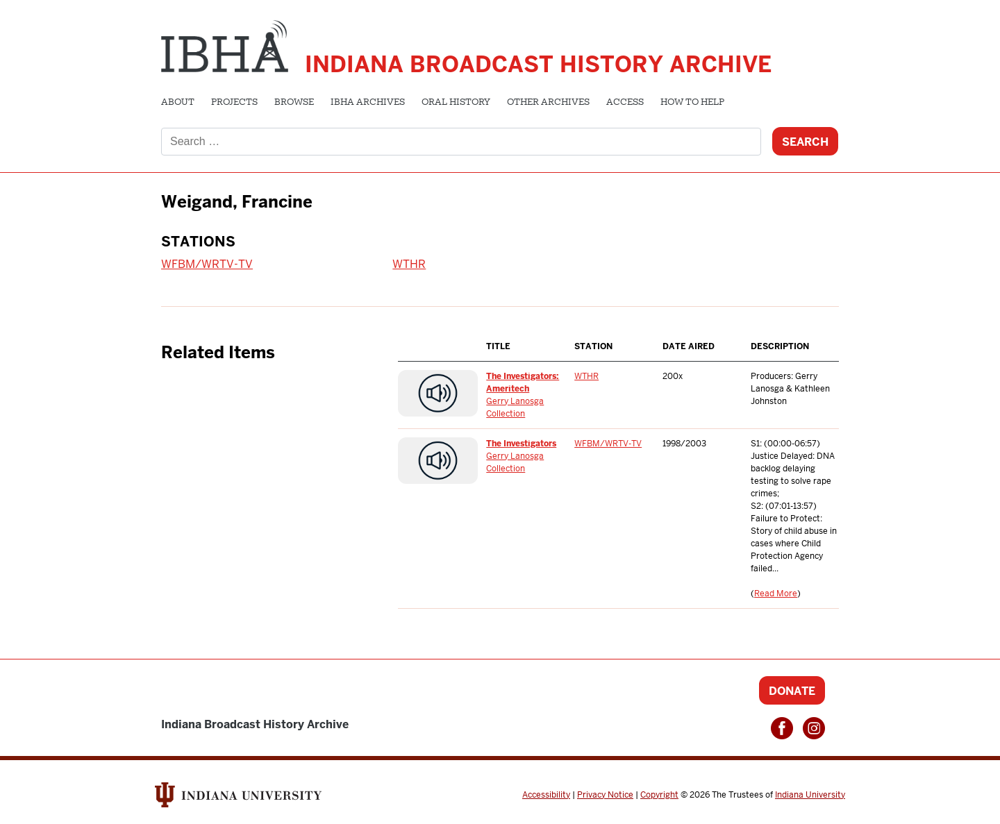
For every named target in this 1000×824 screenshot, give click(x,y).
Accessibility (546, 794)
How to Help (692, 103)
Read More (775, 593)
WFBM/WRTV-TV (207, 264)
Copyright (659, 794)
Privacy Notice (605, 794)
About (177, 103)
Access (625, 103)
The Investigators (521, 443)
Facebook (782, 728)
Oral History (456, 103)
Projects (234, 103)
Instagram (814, 728)
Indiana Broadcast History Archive (538, 64)
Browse (294, 103)
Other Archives (548, 103)
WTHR (409, 264)
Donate (792, 691)
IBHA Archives (368, 103)
